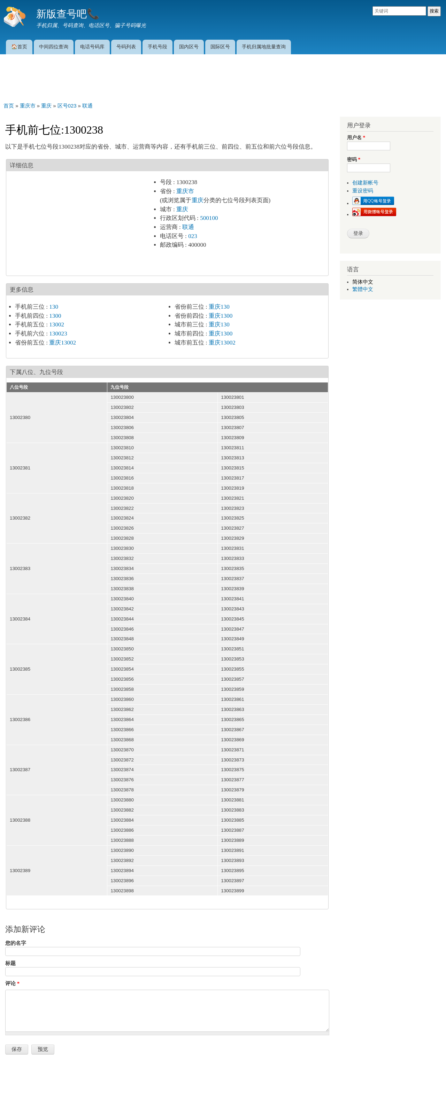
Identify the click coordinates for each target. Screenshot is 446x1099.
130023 (58, 333)
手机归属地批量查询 (264, 46)
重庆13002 (62, 342)
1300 (55, 316)
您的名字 (15, 943)
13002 (56, 324)
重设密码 (362, 190)
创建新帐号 (365, 182)
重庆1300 (220, 316)
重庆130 (219, 306)
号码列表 (126, 46)
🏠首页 (19, 46)
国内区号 (189, 46)
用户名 (356, 137)
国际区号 (220, 46)
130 (53, 306)
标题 (10, 963)
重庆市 (185, 191)
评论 (12, 983)
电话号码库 (92, 46)
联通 (188, 227)
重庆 (197, 200)
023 (192, 236)
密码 (353, 159)
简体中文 (362, 282)
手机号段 (157, 46)
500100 (209, 218)
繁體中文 (362, 289)
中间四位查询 (53, 46)
